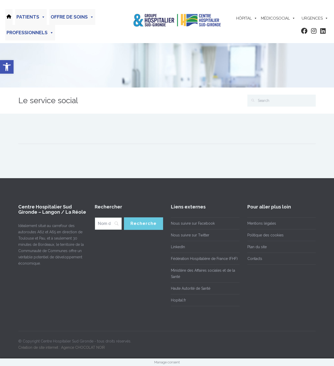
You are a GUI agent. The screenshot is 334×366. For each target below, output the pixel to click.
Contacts (254, 259)
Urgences (315, 18)
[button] (7, 67)
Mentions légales (261, 223)
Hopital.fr (178, 300)
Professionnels (30, 32)
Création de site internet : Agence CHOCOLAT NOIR (61, 347)
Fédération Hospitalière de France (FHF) (204, 259)
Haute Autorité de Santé (190, 288)
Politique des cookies (265, 235)
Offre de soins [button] (72, 17)
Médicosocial (278, 18)
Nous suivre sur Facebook (193, 223)
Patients (30, 17)
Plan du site (257, 247)
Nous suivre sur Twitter (190, 235)
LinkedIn (178, 247)
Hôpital (246, 18)
